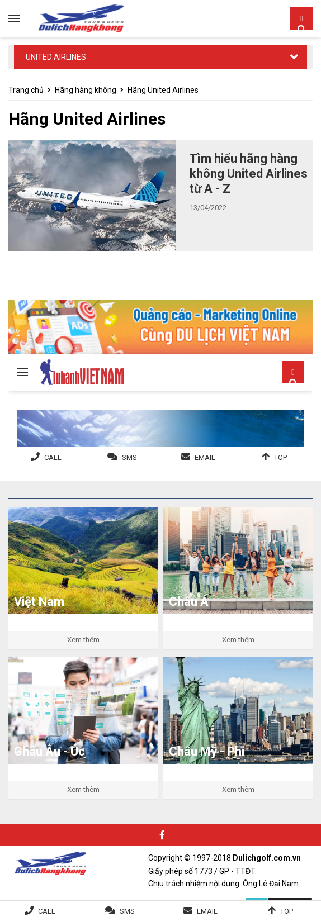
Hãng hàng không (85, 90)
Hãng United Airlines (163, 90)
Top (286, 911)
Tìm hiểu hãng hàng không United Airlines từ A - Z (249, 173)
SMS (127, 911)
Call (46, 911)
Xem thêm (83, 639)
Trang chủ (26, 90)
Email (207, 911)
